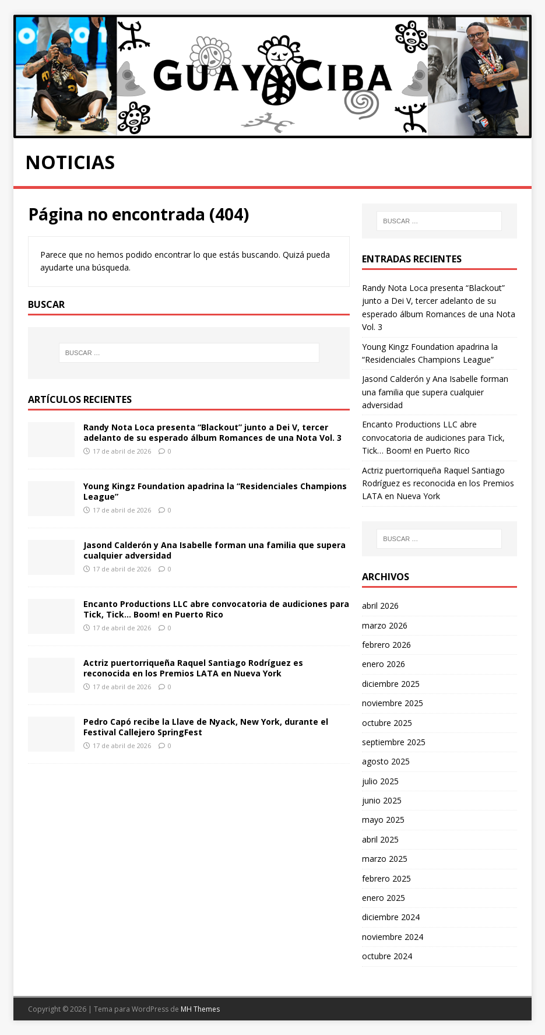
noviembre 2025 (392, 702)
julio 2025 (380, 781)
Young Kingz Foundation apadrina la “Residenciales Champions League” (215, 491)
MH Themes (200, 1009)
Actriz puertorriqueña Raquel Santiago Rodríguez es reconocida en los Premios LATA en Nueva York (193, 668)
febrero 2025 (386, 878)
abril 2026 (380, 605)
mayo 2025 (383, 819)
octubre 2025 (387, 722)
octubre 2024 (387, 956)
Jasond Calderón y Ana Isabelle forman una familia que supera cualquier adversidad (214, 550)
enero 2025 (383, 897)
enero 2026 (383, 663)
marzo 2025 (384, 858)
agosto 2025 (386, 761)
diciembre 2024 (391, 916)
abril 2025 (380, 839)
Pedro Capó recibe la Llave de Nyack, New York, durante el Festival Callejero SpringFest (205, 727)
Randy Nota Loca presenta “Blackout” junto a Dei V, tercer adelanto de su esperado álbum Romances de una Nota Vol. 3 (212, 432)
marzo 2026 (384, 625)
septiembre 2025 (394, 742)
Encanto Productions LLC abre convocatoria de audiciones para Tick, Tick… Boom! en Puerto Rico (216, 609)
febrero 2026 (386, 644)
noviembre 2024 (392, 936)
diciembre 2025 (391, 683)
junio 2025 (382, 800)
